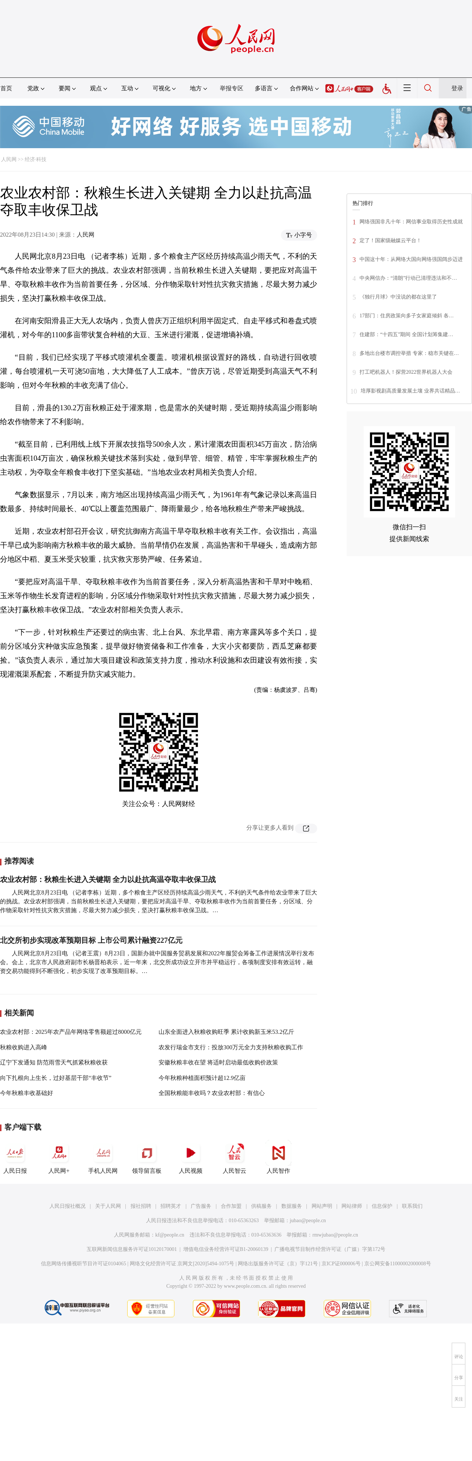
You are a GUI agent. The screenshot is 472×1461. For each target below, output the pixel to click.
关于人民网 (108, 1206)
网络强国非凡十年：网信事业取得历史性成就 (411, 221)
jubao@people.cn (308, 1220)
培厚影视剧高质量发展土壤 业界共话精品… (410, 391)
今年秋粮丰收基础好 (26, 1093)
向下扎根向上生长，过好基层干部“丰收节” (55, 1078)
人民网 (9, 159)
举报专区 (231, 88)
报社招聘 (141, 1206)
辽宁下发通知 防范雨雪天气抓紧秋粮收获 (54, 1062)
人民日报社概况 (67, 1206)
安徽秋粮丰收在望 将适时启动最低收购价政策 (218, 1062)
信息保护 (382, 1206)
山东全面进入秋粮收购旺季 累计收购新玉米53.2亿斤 (226, 1032)
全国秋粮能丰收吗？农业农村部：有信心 (212, 1093)
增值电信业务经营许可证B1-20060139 (225, 1249)
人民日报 (15, 1157)
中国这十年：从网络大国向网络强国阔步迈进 (411, 259)
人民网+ (59, 1157)
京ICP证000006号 (341, 1263)
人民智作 (278, 1157)
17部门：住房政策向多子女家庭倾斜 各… (407, 315)
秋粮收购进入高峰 (23, 1047)
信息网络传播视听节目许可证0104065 (83, 1263)
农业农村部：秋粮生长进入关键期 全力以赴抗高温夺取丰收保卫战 (108, 879)
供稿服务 (261, 1206)
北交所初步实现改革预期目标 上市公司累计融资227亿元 (91, 940)
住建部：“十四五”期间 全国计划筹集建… (406, 334)
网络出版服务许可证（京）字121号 (278, 1263)
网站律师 (351, 1206)
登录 (457, 88)
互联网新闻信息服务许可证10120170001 (132, 1249)
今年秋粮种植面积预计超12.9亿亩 (202, 1078)
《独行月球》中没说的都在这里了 (398, 297)
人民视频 (191, 1157)
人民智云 (234, 1157)
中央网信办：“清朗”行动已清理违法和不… (408, 278)
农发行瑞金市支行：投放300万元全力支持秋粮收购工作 (231, 1047)
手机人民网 (103, 1157)
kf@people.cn (169, 1235)
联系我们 (412, 1206)
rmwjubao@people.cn (335, 1235)
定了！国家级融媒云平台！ (390, 240)
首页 (6, 88)
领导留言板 (147, 1157)
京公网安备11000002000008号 (397, 1263)
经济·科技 (36, 159)
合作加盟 (231, 1206)
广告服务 (201, 1206)
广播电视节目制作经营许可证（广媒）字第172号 (329, 1249)
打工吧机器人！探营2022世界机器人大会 (406, 372)
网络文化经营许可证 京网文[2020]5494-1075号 (182, 1263)
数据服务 (291, 1206)
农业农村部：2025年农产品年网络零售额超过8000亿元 (71, 1032)
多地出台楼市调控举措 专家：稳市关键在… (409, 353)
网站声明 (322, 1206)
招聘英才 (170, 1206)
